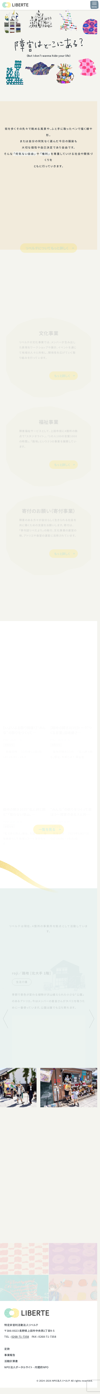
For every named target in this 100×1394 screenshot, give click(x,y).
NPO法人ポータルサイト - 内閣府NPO (26, 1367)
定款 (7, 1349)
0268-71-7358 (20, 1336)
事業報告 (9, 1355)
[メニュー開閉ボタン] (94, 5)
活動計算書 (11, 1361)
